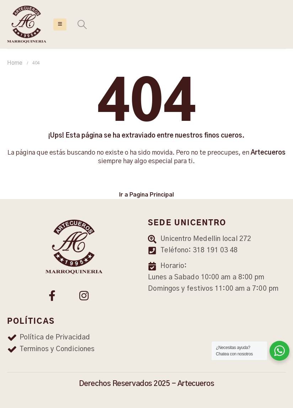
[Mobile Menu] (59, 24)
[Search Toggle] (81, 24)
